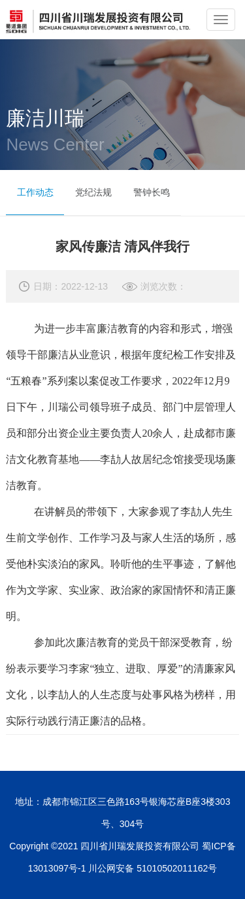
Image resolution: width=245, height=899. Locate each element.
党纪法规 (93, 192)
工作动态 (35, 192)
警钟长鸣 (151, 192)
